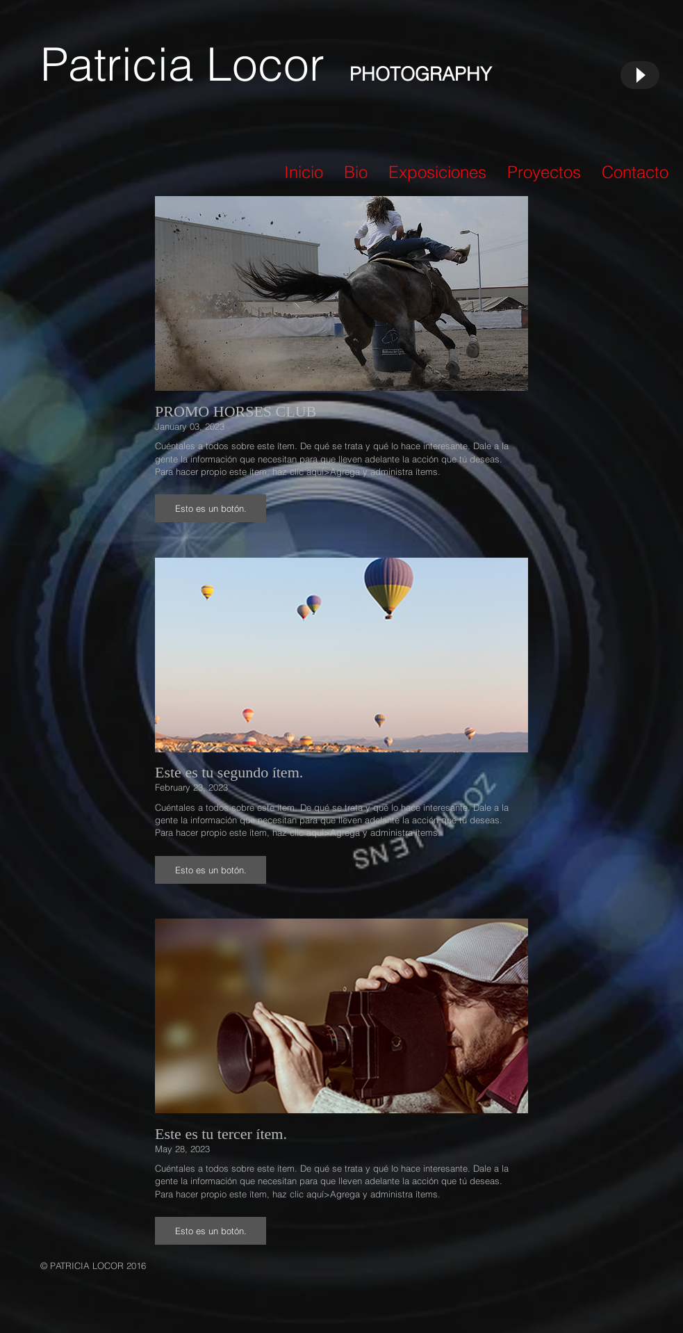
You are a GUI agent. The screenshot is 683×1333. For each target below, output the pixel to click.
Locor (277, 63)
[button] (210, 508)
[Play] (639, 75)
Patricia (123, 63)
